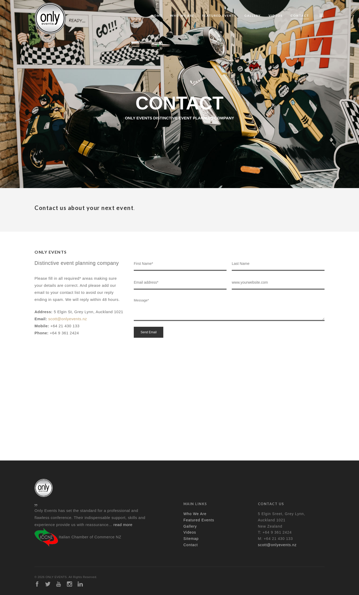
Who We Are (182, 15)
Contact (300, 15)
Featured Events (219, 15)
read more (122, 524)
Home (156, 15)
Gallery (252, 15)
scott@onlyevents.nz (67, 319)
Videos (276, 15)
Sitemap (191, 538)
